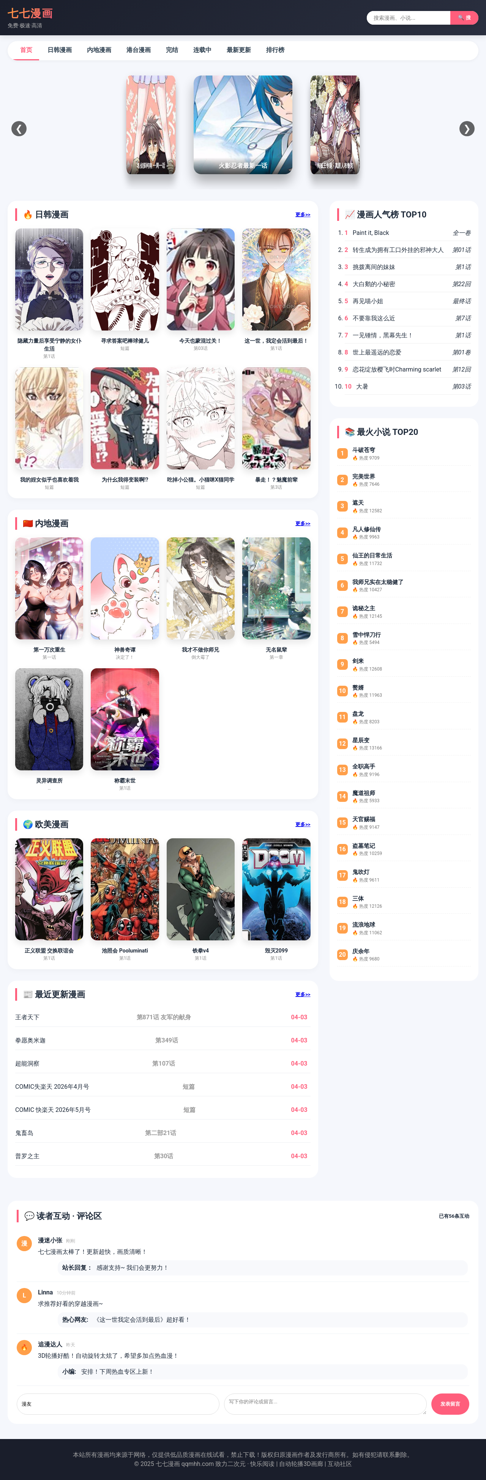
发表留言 (450, 1404)
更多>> (302, 214)
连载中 (202, 50)
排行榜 (275, 50)
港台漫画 (138, 50)
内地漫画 (99, 50)
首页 (26, 50)
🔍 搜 (464, 17)
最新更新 (239, 50)
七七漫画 (30, 13)
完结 (172, 50)
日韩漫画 (59, 50)
